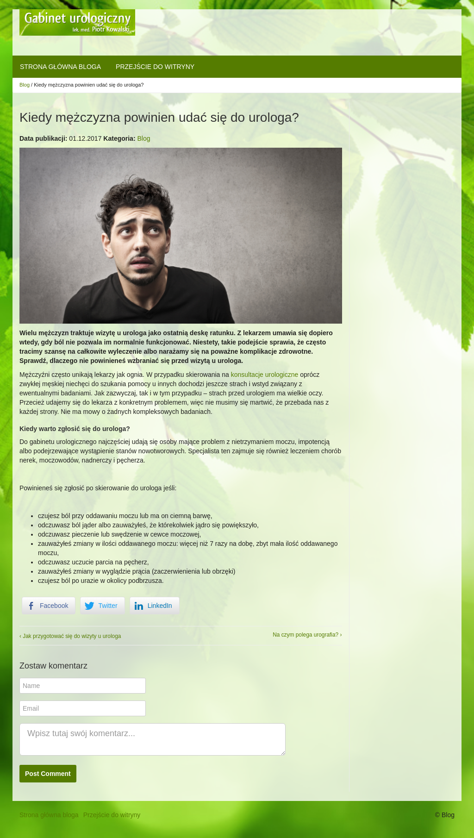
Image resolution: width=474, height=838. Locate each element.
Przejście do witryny (155, 66)
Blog (24, 85)
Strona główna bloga (60, 66)
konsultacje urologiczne (265, 374)
